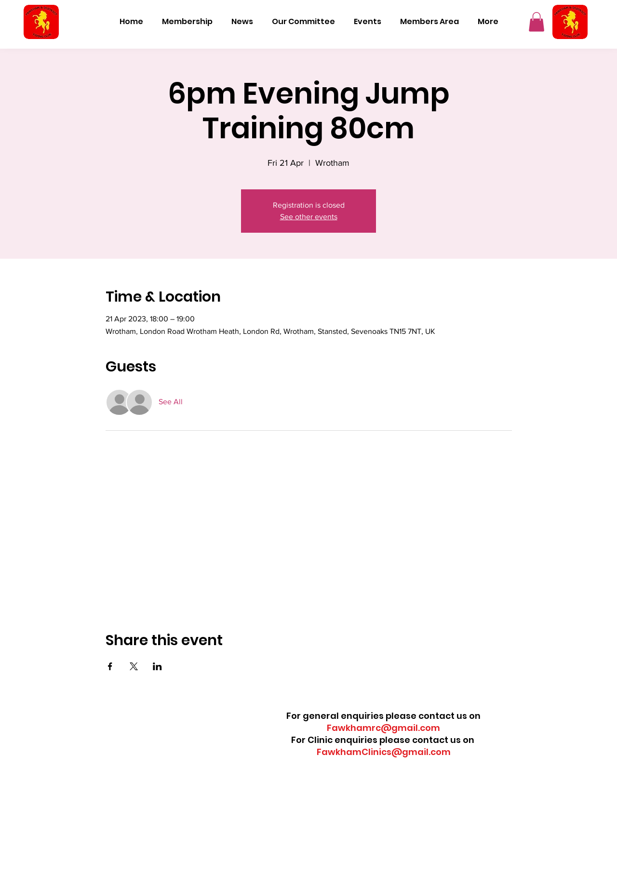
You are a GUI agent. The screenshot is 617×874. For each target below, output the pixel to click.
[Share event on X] (133, 666)
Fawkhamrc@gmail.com (383, 728)
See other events (308, 216)
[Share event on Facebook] (110, 666)
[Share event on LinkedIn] (157, 666)
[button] (536, 22)
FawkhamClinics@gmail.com (384, 752)
